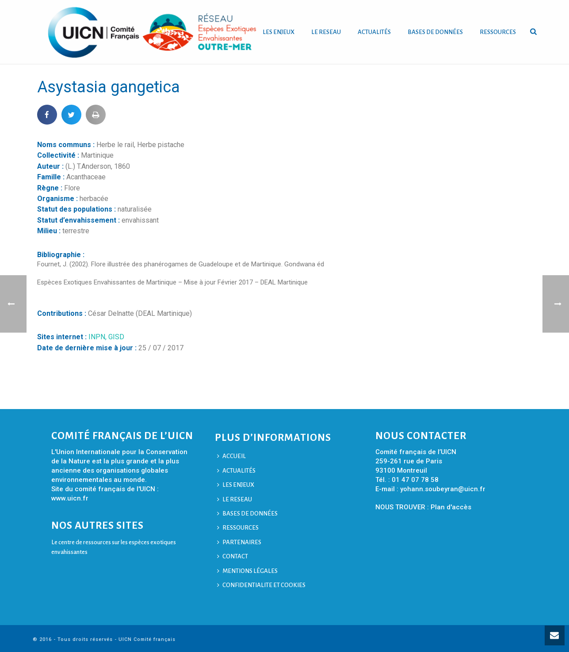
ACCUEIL (231, 456)
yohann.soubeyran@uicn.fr (442, 489)
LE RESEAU (326, 32)
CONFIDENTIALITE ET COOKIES (261, 585)
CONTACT (232, 556)
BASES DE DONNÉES (435, 32)
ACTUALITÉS (374, 32)
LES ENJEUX (278, 32)
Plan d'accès (451, 507)
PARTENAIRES (239, 542)
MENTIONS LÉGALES (247, 571)
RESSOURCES (498, 32)
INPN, (98, 337)
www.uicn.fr (69, 498)
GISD (116, 337)
